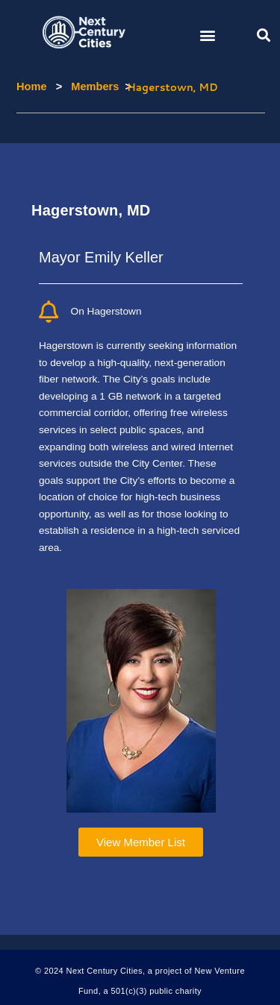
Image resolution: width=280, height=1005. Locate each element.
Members (85, 87)
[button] (207, 34)
